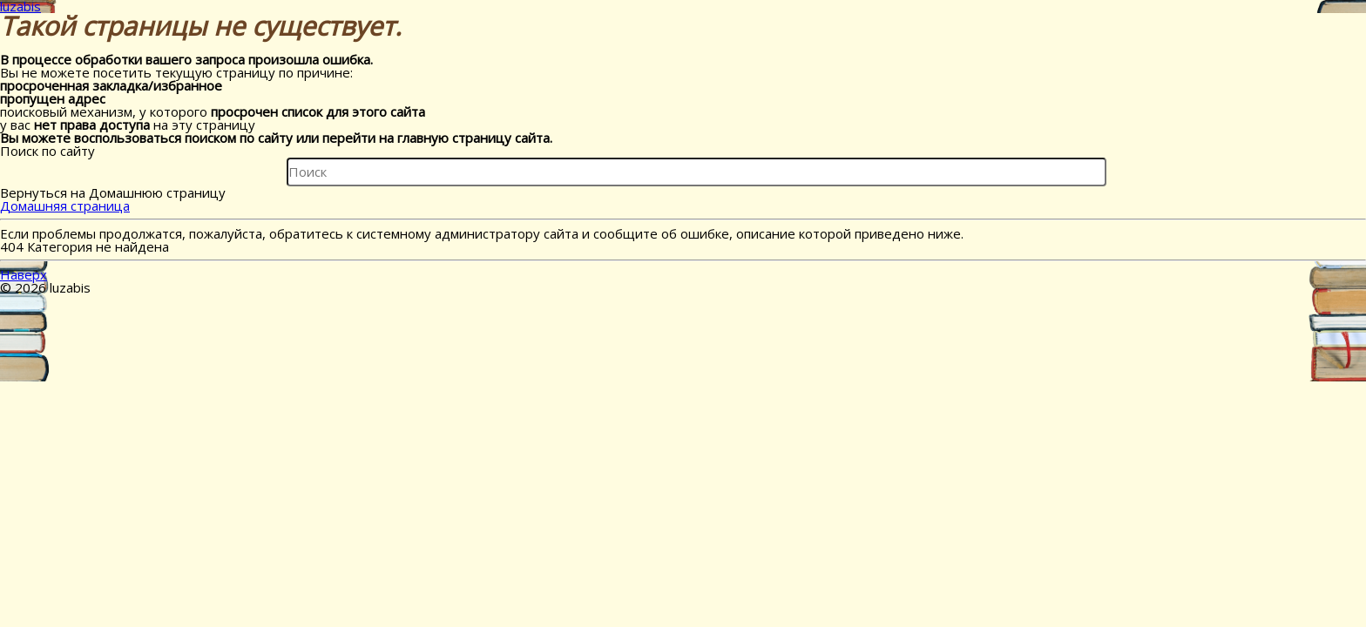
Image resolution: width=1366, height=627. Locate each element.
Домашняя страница (65, 205)
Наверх (23, 274)
